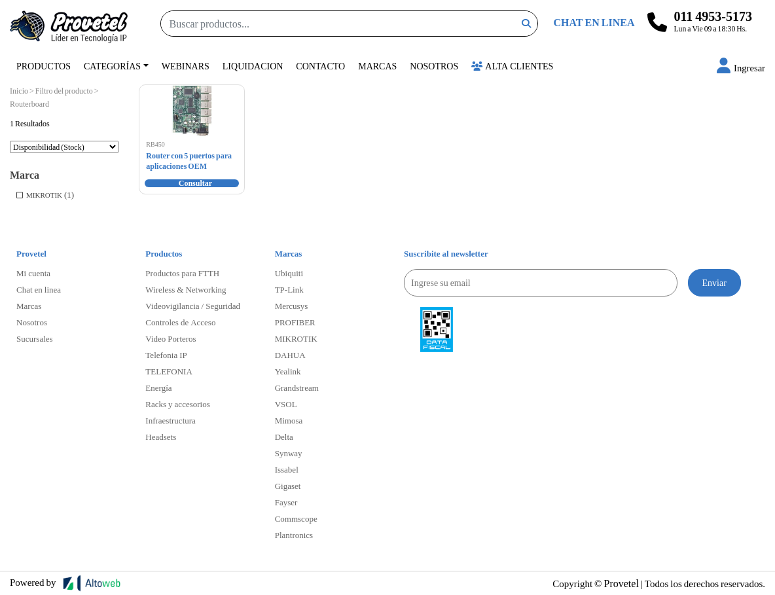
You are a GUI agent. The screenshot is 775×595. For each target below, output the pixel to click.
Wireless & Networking (185, 289)
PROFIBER (295, 322)
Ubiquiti (289, 273)
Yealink (288, 371)
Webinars (185, 65)
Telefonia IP (166, 355)
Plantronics (294, 535)
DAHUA (290, 355)
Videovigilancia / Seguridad (192, 305)
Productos (43, 65)
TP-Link (289, 289)
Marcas (377, 65)
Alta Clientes (512, 65)
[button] (741, 67)
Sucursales (34, 338)
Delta (284, 436)
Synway (288, 453)
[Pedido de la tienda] (64, 147)
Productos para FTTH (182, 273)
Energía (158, 387)
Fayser (286, 502)
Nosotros (434, 65)
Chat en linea (38, 289)
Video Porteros (170, 338)
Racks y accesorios (177, 404)
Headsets (160, 436)
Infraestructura (170, 420)
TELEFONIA (168, 371)
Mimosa (289, 420)
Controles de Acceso (180, 322)
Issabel (286, 469)
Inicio (19, 91)
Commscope (296, 518)
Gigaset (288, 485)
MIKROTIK (44, 194)
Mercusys (291, 305)
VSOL (286, 404)
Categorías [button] (112, 65)
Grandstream (297, 387)
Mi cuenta (33, 273)
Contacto (320, 65)
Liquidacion (253, 65)
